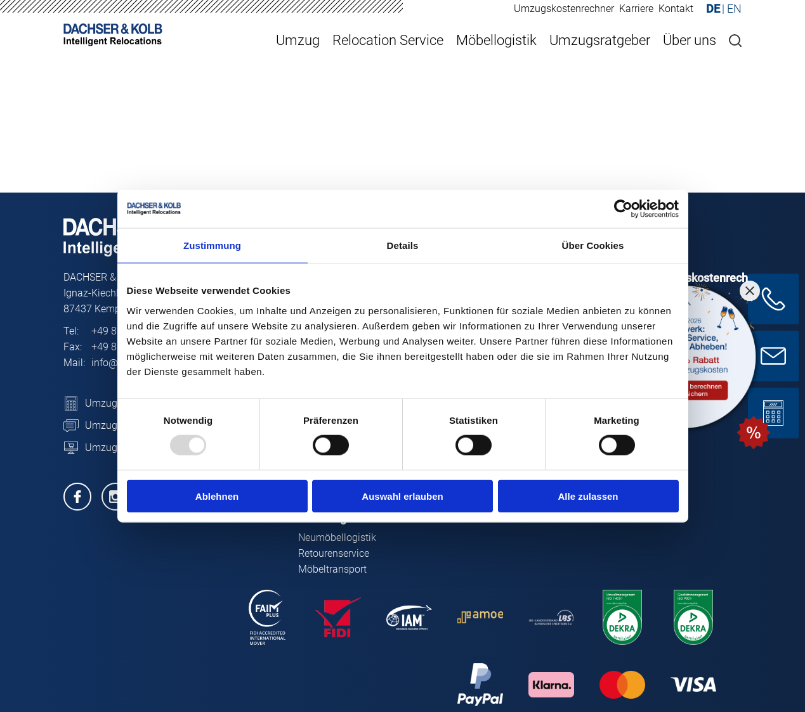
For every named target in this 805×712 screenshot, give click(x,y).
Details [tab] (403, 245)
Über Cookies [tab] (593, 245)
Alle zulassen (588, 495)
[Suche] (735, 40)
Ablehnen (217, 495)
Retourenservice (333, 553)
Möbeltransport (332, 569)
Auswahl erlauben (402, 495)
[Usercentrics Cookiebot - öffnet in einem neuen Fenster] (623, 209)
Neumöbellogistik (337, 537)
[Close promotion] (750, 291)
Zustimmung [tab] (212, 245)
